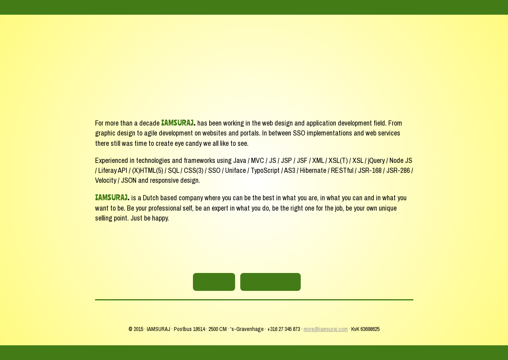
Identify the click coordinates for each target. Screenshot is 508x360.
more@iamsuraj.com (326, 329)
